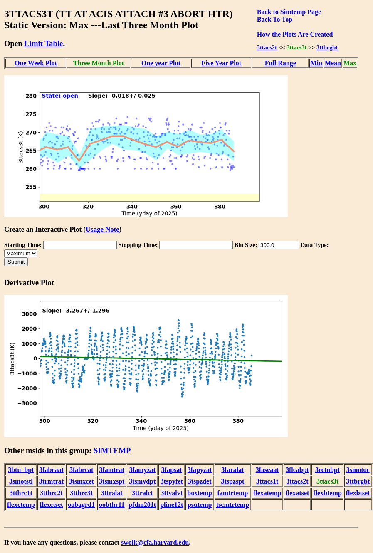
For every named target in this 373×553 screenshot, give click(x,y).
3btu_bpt (21, 469)
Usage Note (102, 229)
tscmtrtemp (232, 504)
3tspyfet (172, 481)
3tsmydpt (142, 481)
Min (316, 63)
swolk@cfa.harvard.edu (155, 542)
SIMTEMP (112, 450)
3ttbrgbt (327, 47)
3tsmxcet (81, 481)
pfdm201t (142, 504)
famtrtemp (232, 492)
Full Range (280, 63)
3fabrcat (81, 469)
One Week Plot (36, 63)
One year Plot (160, 63)
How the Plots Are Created (295, 34)
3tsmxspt (111, 481)
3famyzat (142, 469)
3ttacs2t (267, 47)
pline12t (171, 504)
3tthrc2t (51, 492)
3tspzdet (200, 481)
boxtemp (199, 492)
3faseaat (267, 469)
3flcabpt (297, 469)
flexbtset (358, 492)
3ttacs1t (267, 481)
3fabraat (51, 469)
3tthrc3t (81, 492)
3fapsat (171, 469)
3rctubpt (327, 469)
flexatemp (267, 492)
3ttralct (142, 492)
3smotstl (21, 481)
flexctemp (21, 504)
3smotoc (358, 469)
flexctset (51, 504)
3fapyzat (200, 469)
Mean (333, 63)
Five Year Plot (221, 63)
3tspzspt (232, 481)
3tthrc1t (21, 492)
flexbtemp (327, 492)
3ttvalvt (172, 492)
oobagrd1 (81, 504)
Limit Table (43, 43)
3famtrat (111, 469)
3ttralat (112, 492)
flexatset (297, 492)
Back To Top (274, 19)
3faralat (232, 469)
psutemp (200, 504)
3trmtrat (51, 481)
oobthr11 (111, 504)
